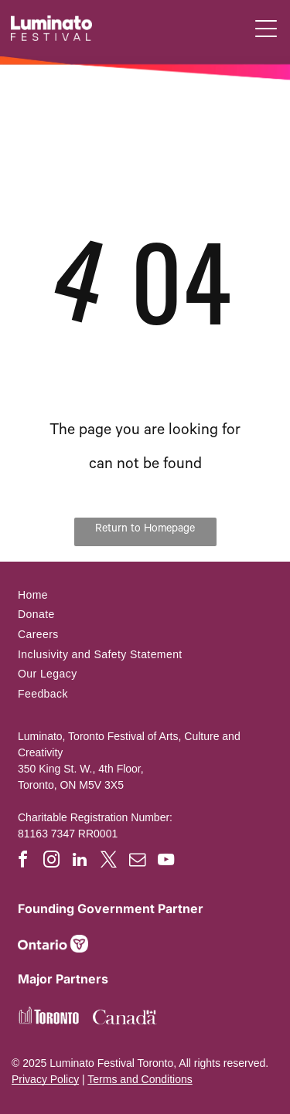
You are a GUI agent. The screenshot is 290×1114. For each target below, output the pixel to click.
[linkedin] (79, 861)
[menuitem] (145, 595)
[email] (137, 861)
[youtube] (165, 861)
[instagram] (51, 861)
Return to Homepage (145, 530)
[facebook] (22, 861)
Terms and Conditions (139, 1079)
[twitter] (108, 861)
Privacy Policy (45, 1079)
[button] (266, 28)
